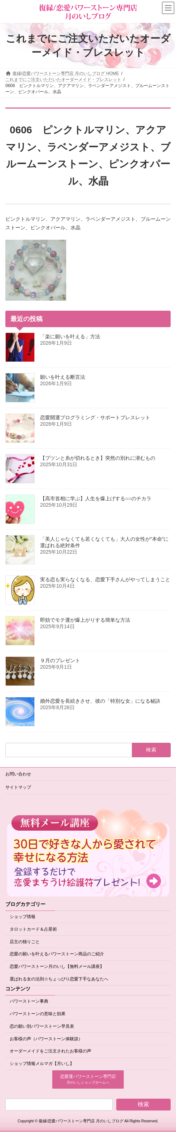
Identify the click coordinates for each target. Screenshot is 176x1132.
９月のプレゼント (60, 660)
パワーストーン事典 (29, 1001)
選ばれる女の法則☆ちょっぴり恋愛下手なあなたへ (59, 978)
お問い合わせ (18, 774)
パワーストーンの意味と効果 (37, 1013)
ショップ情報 (22, 916)
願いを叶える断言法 (62, 377)
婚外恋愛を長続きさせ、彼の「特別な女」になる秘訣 (100, 701)
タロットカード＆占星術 (33, 929)
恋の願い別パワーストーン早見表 (42, 1026)
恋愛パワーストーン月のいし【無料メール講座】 (57, 966)
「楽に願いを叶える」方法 (70, 336)
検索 (143, 1104)
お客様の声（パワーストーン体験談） (46, 1038)
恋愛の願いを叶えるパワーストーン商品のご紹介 (57, 954)
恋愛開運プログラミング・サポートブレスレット (95, 417)
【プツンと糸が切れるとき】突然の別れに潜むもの (97, 458)
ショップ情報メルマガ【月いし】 (42, 1063)
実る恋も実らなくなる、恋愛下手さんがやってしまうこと (105, 579)
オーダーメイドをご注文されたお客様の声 (50, 1051)
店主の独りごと (25, 941)
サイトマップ (18, 787)
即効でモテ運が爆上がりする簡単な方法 (85, 620)
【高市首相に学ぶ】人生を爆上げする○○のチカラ (95, 498)
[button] (88, 1079)
